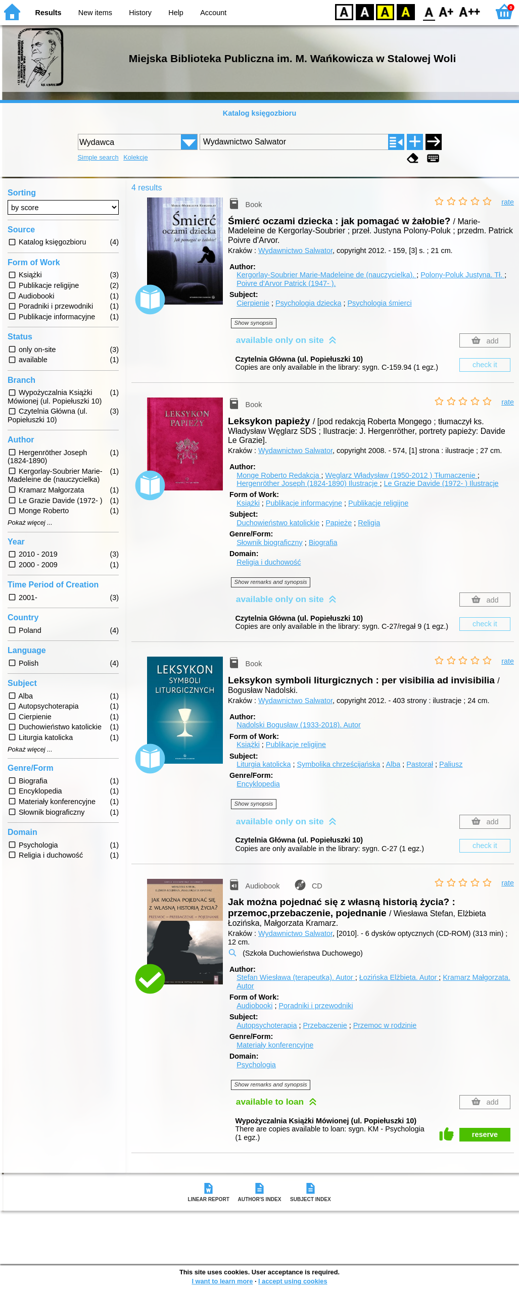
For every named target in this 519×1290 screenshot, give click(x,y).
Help (175, 13)
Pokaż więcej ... (30, 522)
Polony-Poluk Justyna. (462, 275)
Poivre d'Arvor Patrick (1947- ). (286, 283)
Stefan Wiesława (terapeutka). (296, 977)
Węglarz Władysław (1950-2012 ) (401, 475)
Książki (248, 503)
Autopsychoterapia (267, 1025)
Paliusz (450, 764)
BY (405, 11)
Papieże (338, 523)
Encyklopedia (258, 784)
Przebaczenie (325, 1025)
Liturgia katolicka (264, 764)
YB (385, 11)
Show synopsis (253, 323)
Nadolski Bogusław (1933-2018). (299, 725)
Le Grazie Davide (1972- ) (441, 483)
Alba (393, 764)
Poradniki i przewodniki (315, 1006)
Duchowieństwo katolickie (278, 523)
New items (95, 13)
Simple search (98, 157)
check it (485, 365)
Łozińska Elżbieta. (399, 977)
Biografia (323, 542)
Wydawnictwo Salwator (295, 250)
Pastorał (419, 764)
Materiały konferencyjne (275, 1045)
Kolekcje (135, 157)
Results (48, 13)
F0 (429, 11)
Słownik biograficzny (269, 542)
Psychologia (256, 1065)
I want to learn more (222, 1281)
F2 (470, 11)
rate (507, 202)
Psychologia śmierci (379, 303)
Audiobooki (254, 1006)
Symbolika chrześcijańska (338, 764)
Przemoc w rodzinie (385, 1025)
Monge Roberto (279, 475)
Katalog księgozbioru (260, 113)
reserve (485, 1134)
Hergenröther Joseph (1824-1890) (308, 483)
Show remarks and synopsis (270, 582)
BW (364, 11)
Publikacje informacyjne (304, 503)
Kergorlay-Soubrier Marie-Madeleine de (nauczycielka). (326, 275)
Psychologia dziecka (308, 303)
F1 (446, 11)
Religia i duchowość (269, 562)
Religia (369, 523)
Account (213, 13)
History (140, 13)
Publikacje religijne (378, 503)
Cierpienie (253, 303)
